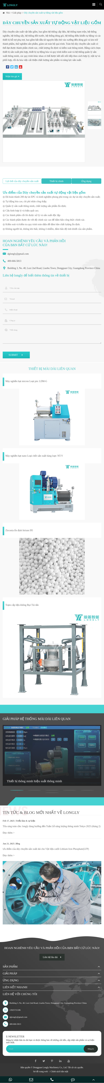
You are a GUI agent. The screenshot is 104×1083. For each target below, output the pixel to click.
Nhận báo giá (12, 76)
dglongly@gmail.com (16, 254)
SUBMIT (16, 355)
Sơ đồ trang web (40, 1071)
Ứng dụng (11, 980)
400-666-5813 (12, 261)
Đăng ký (91, 1049)
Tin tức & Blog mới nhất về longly (41, 813)
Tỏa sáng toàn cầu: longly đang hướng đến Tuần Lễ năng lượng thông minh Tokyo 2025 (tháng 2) (51, 827)
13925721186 (12, 1010)
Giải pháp (16, 13)
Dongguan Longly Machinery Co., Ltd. (50, 1067)
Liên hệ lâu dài (52, 957)
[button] (17, 791)
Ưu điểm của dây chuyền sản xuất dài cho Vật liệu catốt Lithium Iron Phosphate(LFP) (46, 850)
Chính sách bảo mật (59, 1071)
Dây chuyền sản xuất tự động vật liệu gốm (43, 13)
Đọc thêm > (8, 834)
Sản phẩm (10, 966)
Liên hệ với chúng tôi (20, 994)
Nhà (8, 13)
